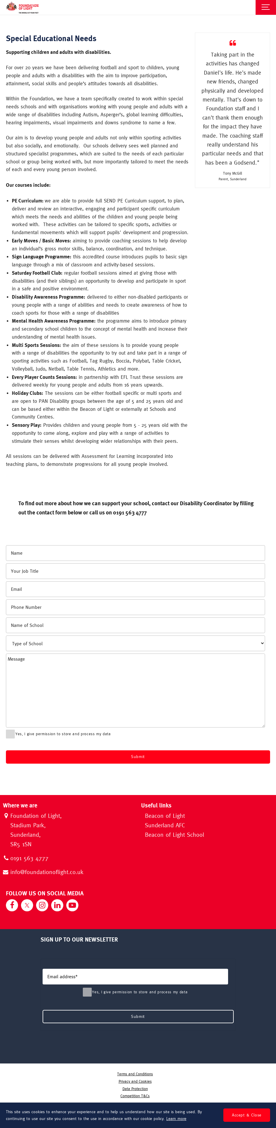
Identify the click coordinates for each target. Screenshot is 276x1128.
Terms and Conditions (135, 1074)
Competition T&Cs (135, 1096)
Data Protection (135, 1089)
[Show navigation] (266, 7)
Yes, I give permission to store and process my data (59, 734)
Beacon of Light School (174, 835)
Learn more (176, 1118)
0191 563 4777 (29, 858)
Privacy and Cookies (135, 1081)
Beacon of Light (165, 816)
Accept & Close (247, 1115)
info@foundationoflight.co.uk (46, 872)
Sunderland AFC (165, 825)
